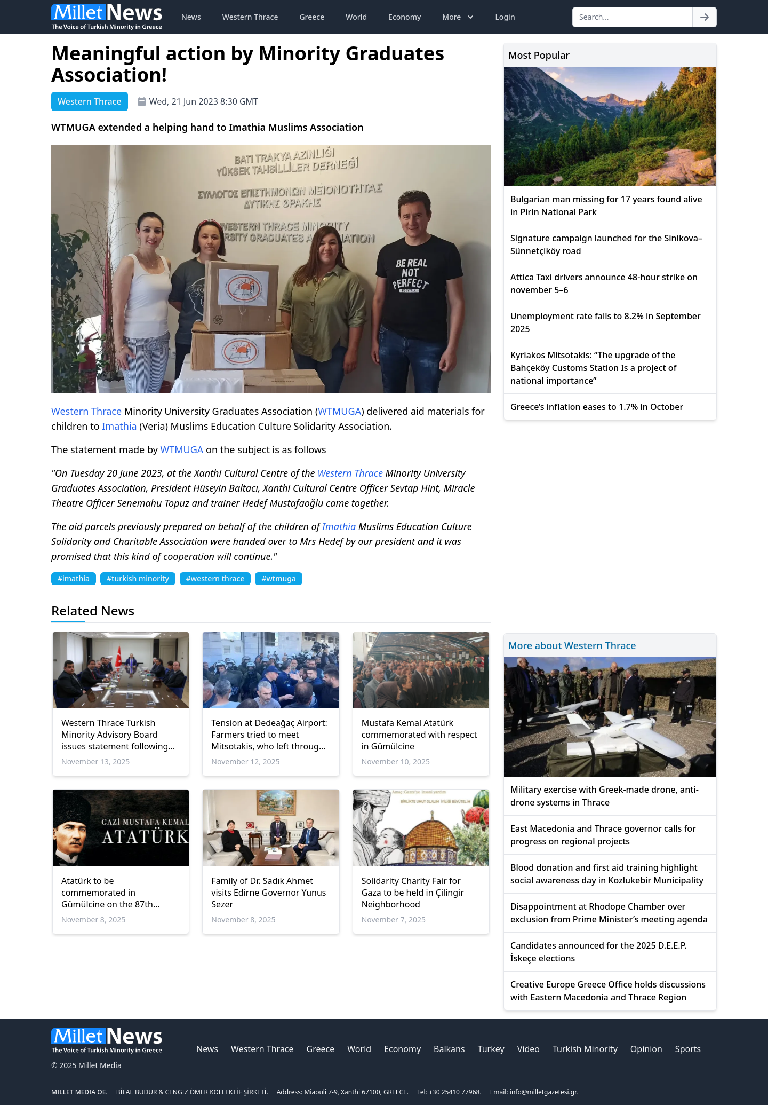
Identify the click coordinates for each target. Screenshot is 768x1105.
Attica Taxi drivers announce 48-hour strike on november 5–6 (604, 283)
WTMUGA (339, 411)
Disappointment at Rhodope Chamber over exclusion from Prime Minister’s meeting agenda (609, 913)
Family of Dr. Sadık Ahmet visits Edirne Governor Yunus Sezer (268, 892)
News (191, 17)
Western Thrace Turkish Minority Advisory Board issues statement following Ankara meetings (114, 734)
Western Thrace (250, 17)
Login (505, 17)
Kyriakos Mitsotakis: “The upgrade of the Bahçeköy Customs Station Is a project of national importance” (593, 367)
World (356, 17)
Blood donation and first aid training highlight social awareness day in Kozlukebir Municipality (606, 874)
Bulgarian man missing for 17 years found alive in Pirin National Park (606, 205)
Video (528, 1049)
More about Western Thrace (572, 645)
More (459, 17)
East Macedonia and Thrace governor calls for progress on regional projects (603, 835)
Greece (311, 17)
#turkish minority (138, 578)
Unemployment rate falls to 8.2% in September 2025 (605, 322)
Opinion (646, 1049)
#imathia (74, 578)
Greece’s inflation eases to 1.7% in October (596, 407)
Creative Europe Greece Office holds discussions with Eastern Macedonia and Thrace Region (608, 990)
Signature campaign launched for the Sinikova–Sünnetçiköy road (606, 244)
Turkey (491, 1049)
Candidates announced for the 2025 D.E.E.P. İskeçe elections (598, 952)
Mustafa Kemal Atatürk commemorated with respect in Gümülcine (419, 734)
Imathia (119, 426)
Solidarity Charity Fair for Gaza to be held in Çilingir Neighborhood (413, 892)
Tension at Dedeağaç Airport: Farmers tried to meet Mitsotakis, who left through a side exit (269, 734)
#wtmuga (278, 578)
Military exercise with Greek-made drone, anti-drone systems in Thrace (604, 796)
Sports (688, 1049)
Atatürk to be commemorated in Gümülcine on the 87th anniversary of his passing (113, 892)
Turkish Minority (585, 1049)
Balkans (449, 1049)
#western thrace (215, 578)
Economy (404, 17)
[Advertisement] (610, 525)
